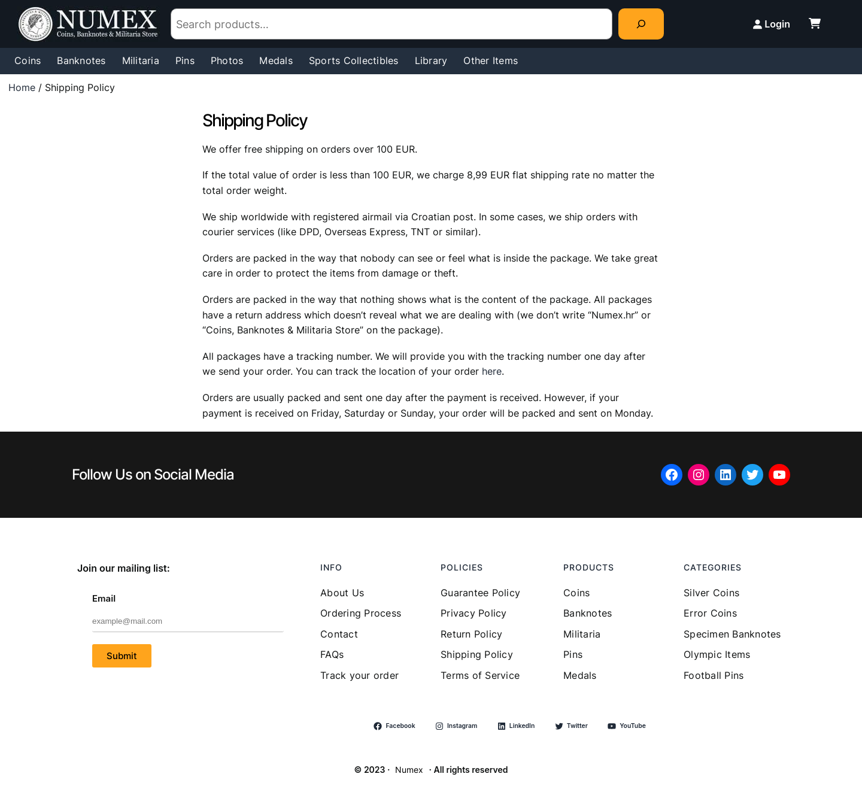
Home (21, 87)
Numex (409, 769)
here (492, 371)
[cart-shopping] (815, 23)
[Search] (641, 24)
